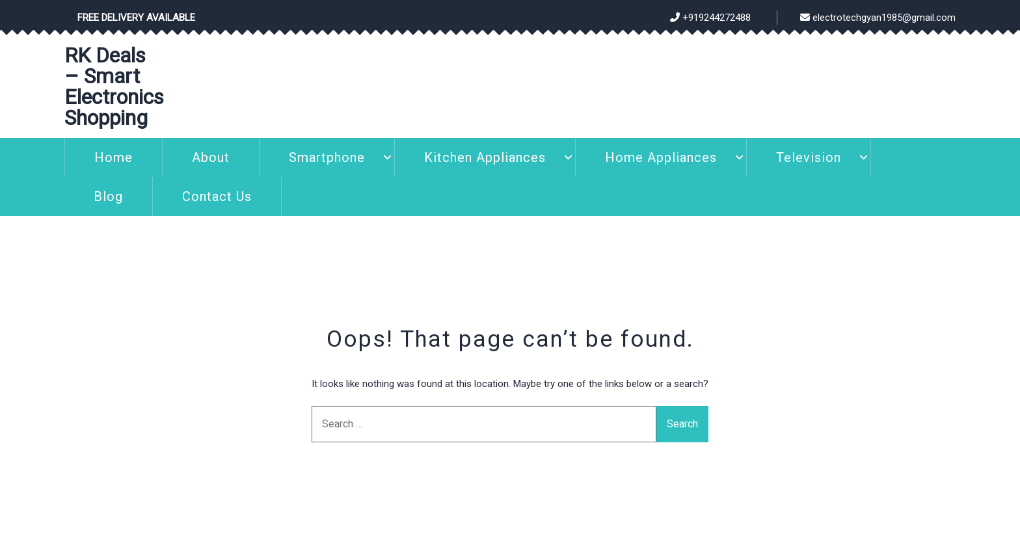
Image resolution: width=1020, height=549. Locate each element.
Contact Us (217, 196)
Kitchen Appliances (485, 157)
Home (113, 157)
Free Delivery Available (136, 17)
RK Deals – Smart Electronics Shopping (114, 86)
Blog (108, 196)
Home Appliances (661, 157)
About (211, 157)
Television (808, 157)
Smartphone (327, 157)
